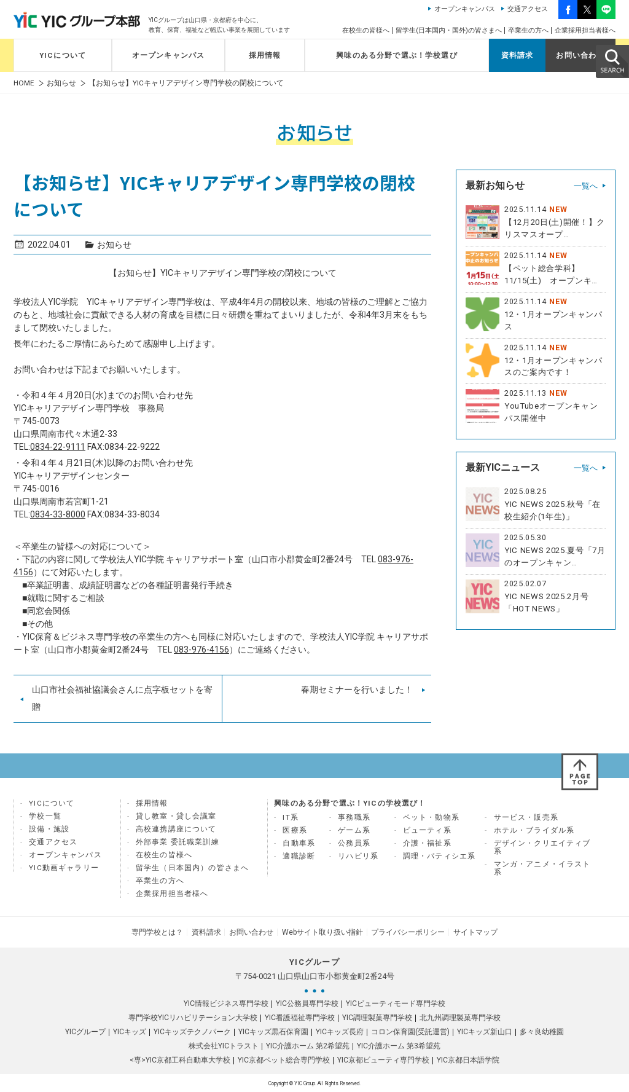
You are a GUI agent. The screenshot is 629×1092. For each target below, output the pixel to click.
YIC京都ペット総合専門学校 (284, 1059)
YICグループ (85, 1031)
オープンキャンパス (464, 9)
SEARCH (612, 61)
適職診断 (299, 856)
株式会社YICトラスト (224, 1045)
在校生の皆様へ (365, 30)
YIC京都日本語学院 (468, 1059)
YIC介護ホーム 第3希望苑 (398, 1045)
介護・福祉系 (427, 843)
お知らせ (61, 83)
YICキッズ (129, 1031)
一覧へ (586, 186)
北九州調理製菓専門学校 (460, 1017)
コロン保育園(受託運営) (410, 1031)
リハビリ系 (358, 856)
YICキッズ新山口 (484, 1031)
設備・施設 (49, 829)
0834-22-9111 (57, 447)
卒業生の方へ (528, 30)
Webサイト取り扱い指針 (321, 931)
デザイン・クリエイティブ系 (542, 847)
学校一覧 (45, 816)
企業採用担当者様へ (585, 30)
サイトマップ (473, 931)
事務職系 (354, 817)
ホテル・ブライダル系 (534, 830)
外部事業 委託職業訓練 (177, 842)
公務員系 (354, 843)
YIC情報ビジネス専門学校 (226, 1003)
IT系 (291, 817)
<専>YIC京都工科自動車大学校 (180, 1059)
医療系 (295, 830)
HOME (24, 83)
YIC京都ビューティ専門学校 (383, 1059)
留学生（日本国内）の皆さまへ (192, 867)
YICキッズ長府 (340, 1031)
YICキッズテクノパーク (192, 1031)
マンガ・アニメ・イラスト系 (542, 868)
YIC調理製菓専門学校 (377, 1017)
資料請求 (517, 55)
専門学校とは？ (160, 931)
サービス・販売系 (526, 817)
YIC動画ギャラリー (64, 867)
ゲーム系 (354, 830)
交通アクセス (527, 9)
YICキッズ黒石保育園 (273, 1031)
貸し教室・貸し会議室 (176, 816)
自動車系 (299, 843)
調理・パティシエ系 (439, 856)
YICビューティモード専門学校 (395, 1003)
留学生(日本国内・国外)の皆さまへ (449, 30)
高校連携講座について (176, 829)
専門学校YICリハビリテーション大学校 (192, 1017)
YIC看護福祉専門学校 (300, 1017)
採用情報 (265, 55)
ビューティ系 (427, 830)
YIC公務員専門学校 (307, 1003)
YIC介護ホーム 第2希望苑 (308, 1045)
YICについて (62, 55)
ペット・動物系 (431, 817)
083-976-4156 (201, 649)
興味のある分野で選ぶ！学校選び (397, 55)
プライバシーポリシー (406, 931)
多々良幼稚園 (542, 1031)
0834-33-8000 (57, 514)
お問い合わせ (580, 55)
